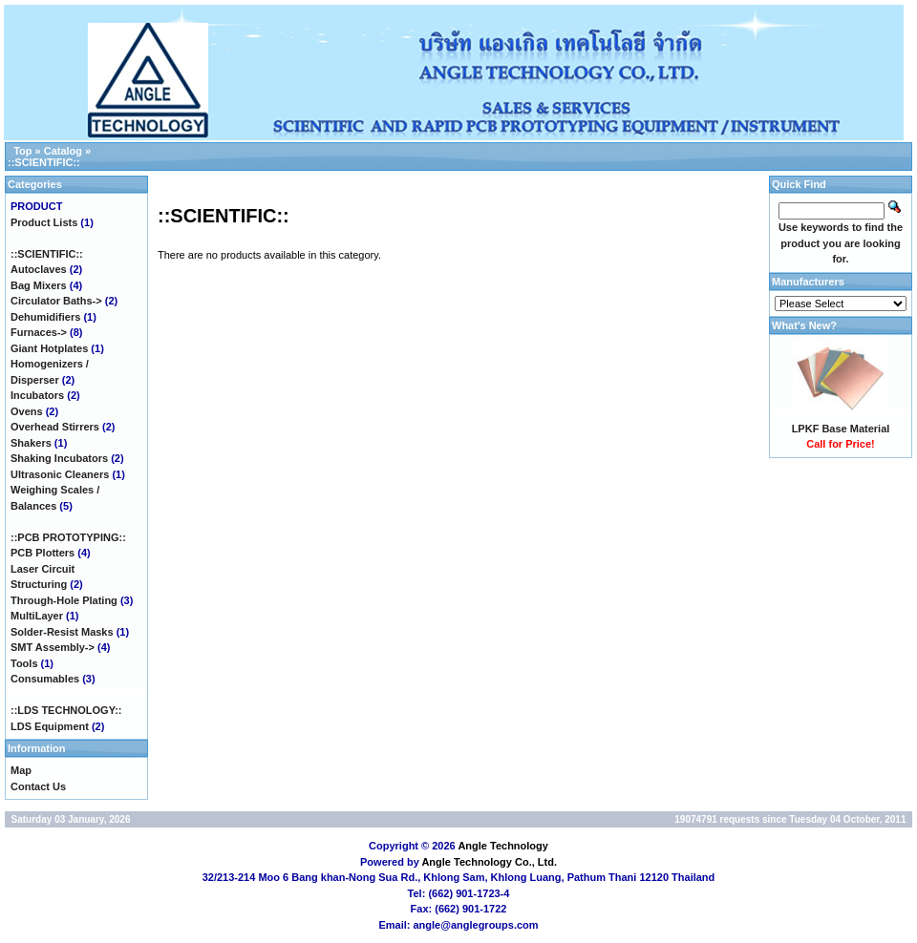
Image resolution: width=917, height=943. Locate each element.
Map (21, 770)
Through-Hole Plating (64, 600)
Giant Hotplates (49, 348)
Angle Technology (503, 845)
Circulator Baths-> (56, 300)
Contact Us (38, 786)
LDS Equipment (50, 726)
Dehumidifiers (45, 317)
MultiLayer (37, 615)
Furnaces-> (39, 332)
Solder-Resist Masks (62, 632)
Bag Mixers (39, 285)
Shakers (31, 443)
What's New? (804, 325)
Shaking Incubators (59, 458)
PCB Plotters (43, 552)
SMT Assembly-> (53, 647)
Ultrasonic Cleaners (60, 474)
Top (22, 151)
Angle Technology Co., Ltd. (489, 862)
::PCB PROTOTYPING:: (68, 537)
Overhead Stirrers (55, 426)
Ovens (27, 411)
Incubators (37, 395)
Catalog (63, 151)
